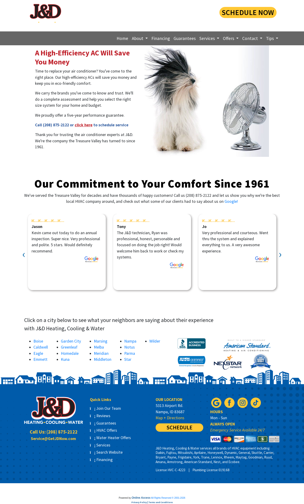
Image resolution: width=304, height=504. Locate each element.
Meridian (101, 353)
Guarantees (185, 38)
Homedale (70, 353)
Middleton (102, 359)
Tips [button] (270, 38)
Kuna (65, 359)
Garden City (71, 341)
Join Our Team (105, 408)
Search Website (106, 452)
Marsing (100, 341)
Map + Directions (170, 417)
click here (83, 125)
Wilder (154, 341)
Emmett (40, 359)
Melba (99, 347)
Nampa (130, 341)
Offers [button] (229, 38)
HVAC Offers (103, 430)
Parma (129, 353)
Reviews (100, 415)
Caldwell (40, 347)
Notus (129, 347)
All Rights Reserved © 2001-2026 (168, 498)
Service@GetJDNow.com (53, 438)
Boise (38, 341)
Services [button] (207, 38)
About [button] (138, 38)
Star (127, 359)
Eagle (38, 353)
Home (122, 38)
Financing (160, 38)
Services (100, 445)
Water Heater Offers (110, 437)
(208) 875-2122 (177, 12)
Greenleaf (69, 347)
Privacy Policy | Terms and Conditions (152, 502)
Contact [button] (250, 38)
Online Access (141, 497)
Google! (231, 201)
